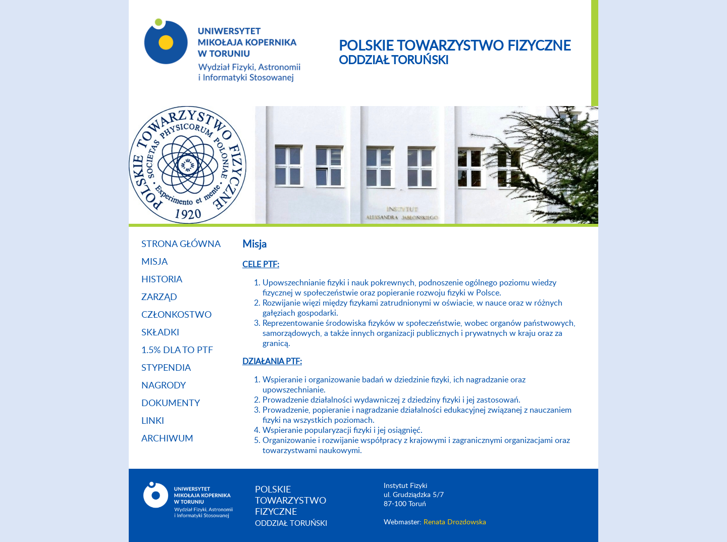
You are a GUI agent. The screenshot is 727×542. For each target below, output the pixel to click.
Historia (161, 279)
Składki (160, 332)
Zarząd (159, 297)
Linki (152, 421)
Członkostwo (176, 315)
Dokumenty (170, 403)
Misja (154, 262)
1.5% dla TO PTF (177, 350)
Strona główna (181, 244)
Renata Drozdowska (455, 522)
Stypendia (166, 368)
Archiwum (167, 439)
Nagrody (163, 385)
